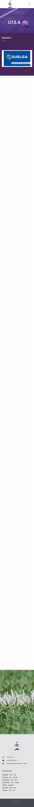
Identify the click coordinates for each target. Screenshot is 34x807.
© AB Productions (17, 801)
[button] (29, 3)
